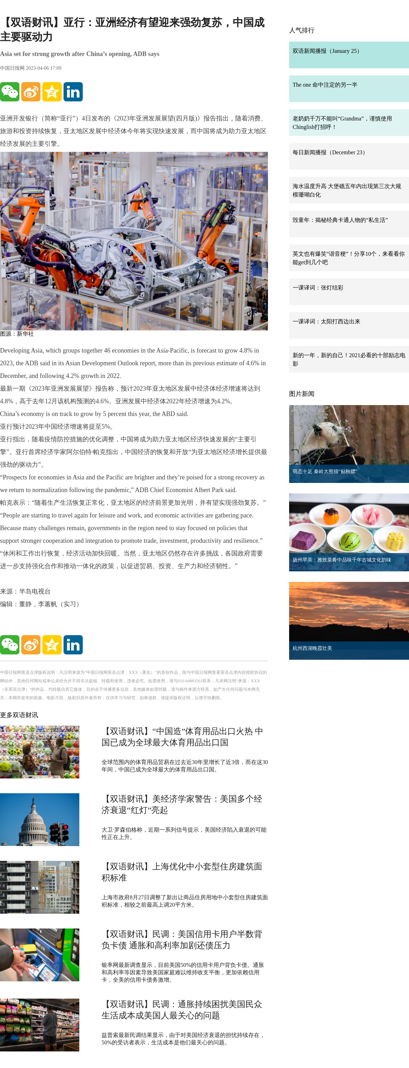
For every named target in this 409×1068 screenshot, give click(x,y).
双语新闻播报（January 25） (327, 51)
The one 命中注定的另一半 (325, 85)
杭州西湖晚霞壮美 (312, 648)
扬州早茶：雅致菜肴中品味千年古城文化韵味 (342, 560)
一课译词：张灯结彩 (318, 288)
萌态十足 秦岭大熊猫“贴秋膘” (325, 471)
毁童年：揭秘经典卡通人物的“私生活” (340, 220)
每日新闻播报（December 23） (330, 152)
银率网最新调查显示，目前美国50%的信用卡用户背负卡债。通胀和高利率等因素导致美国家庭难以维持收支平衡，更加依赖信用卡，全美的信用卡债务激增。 (183, 972)
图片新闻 (302, 393)
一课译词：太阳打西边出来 (326, 321)
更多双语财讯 (19, 715)
